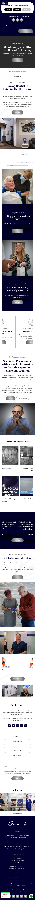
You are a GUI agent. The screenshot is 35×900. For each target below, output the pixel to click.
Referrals (26, 25)
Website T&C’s (26, 846)
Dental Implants (13, 837)
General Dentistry (9, 835)
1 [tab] (14, 813)
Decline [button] (17, 9)
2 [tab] (17, 813)
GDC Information (8, 846)
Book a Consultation (22, 398)
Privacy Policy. (18, 768)
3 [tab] (20, 813)
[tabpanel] (17, 133)
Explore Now (17, 60)
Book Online (25, 31)
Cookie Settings (27, 849)
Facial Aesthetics (22, 837)
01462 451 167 (9, 31)
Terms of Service (16, 891)
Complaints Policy (17, 846)
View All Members (17, 678)
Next (31, 664)
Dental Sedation (19, 835)
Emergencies (9, 25)
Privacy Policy (18, 849)
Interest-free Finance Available (17, 269)
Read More (17, 540)
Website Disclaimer (9, 849)
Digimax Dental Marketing (27, 880)
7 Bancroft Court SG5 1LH (17, 860)
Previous (3, 664)
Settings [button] (26, 9)
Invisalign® (26, 835)
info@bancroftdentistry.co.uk (17, 869)
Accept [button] (8, 9)
